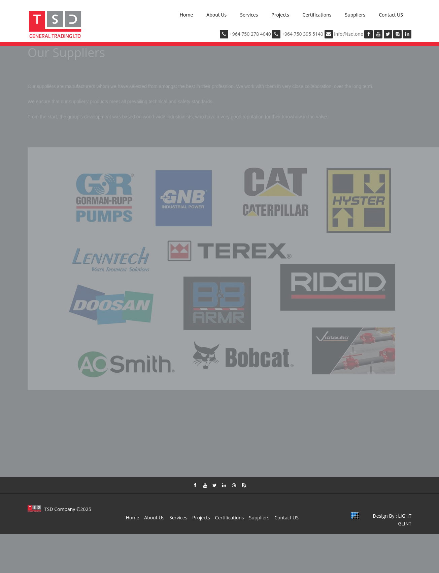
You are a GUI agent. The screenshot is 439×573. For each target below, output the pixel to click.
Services (249, 14)
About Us (216, 14)
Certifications (317, 14)
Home (186, 14)
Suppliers (355, 14)
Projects (280, 14)
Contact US (391, 14)
